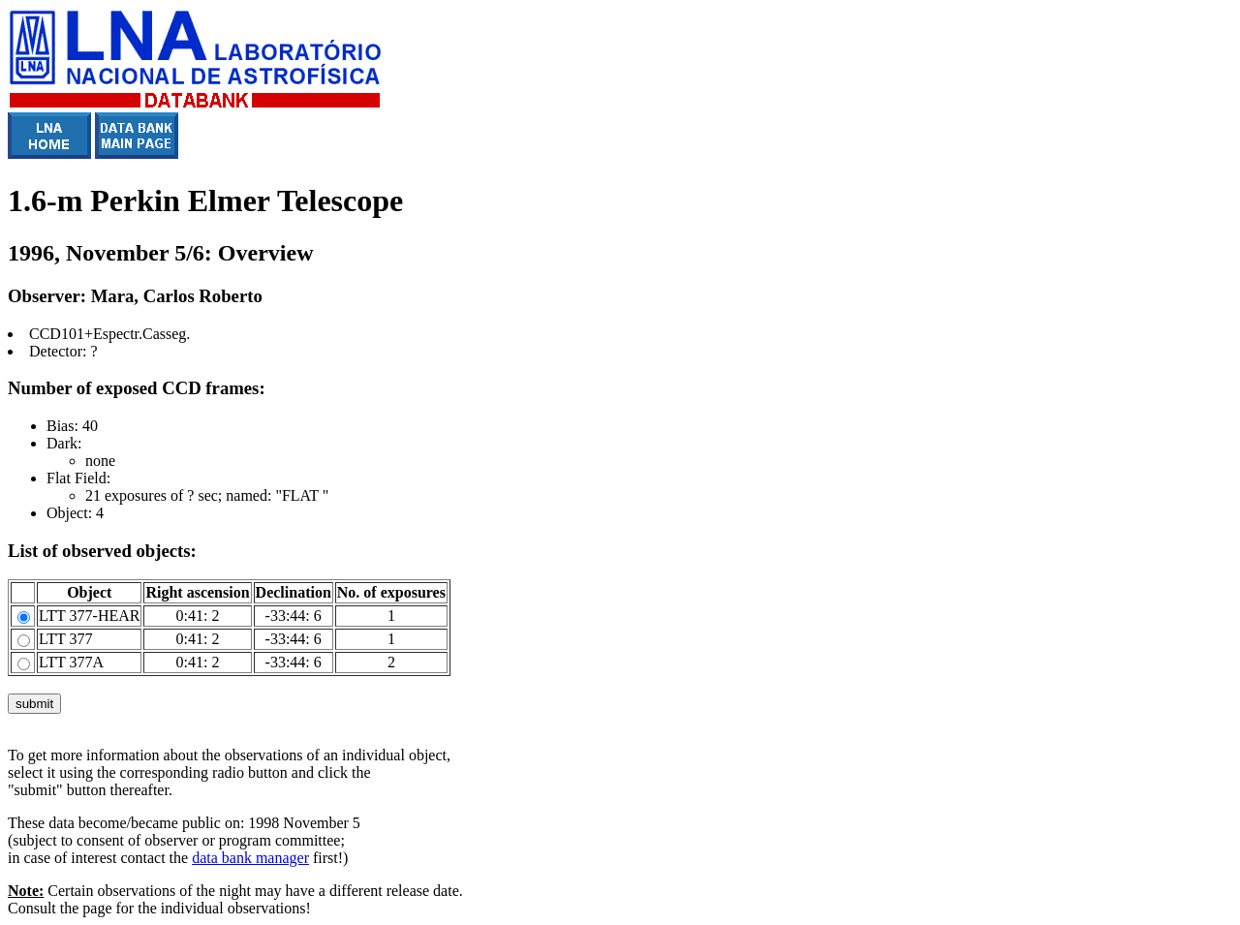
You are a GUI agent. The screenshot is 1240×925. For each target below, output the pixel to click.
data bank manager (250, 857)
